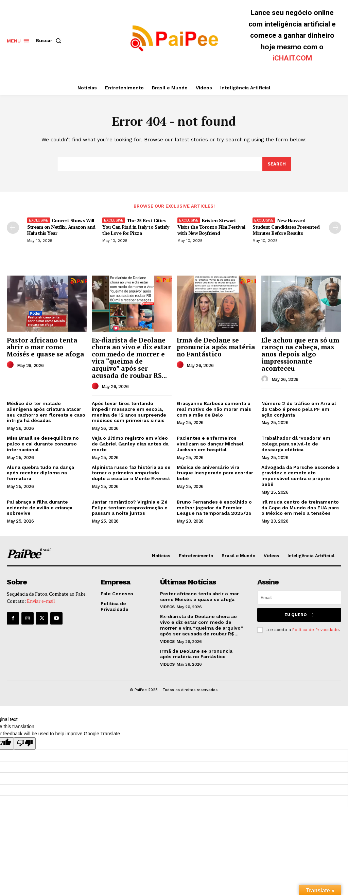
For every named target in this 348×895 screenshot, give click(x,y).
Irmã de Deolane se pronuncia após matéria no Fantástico (216, 347)
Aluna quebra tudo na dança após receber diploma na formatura (40, 472)
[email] (299, 597)
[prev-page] (13, 228)
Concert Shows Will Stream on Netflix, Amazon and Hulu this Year (61, 226)
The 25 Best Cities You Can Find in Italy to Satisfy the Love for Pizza (135, 226)
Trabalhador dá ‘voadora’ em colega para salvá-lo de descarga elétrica (295, 443)
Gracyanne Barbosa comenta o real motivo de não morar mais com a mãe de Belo (214, 409)
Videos (167, 606)
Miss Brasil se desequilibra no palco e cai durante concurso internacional (43, 443)
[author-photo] (11, 365)
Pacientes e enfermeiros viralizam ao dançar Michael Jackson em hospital (210, 443)
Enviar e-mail (41, 601)
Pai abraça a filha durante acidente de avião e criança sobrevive (39, 507)
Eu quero (299, 615)
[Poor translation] (25, 743)
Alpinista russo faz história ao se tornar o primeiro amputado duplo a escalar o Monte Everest (131, 472)
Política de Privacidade (315, 629)
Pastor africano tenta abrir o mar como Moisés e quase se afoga (45, 347)
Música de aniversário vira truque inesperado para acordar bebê (215, 472)
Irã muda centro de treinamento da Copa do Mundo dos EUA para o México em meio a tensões (300, 507)
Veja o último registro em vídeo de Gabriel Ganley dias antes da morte (130, 443)
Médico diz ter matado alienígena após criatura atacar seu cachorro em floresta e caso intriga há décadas (46, 412)
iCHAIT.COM (292, 58)
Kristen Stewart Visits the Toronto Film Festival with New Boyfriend (211, 226)
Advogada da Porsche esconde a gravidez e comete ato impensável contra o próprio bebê (300, 475)
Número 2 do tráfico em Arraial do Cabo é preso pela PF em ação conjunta (298, 409)
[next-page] (335, 228)
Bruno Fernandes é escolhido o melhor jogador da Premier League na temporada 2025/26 (214, 507)
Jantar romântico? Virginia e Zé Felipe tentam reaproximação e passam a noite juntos (130, 507)
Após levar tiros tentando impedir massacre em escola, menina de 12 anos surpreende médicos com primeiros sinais (129, 412)
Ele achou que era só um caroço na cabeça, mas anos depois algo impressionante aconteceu (300, 354)
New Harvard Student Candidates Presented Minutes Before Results (286, 226)
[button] (50, 40)
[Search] (276, 164)
